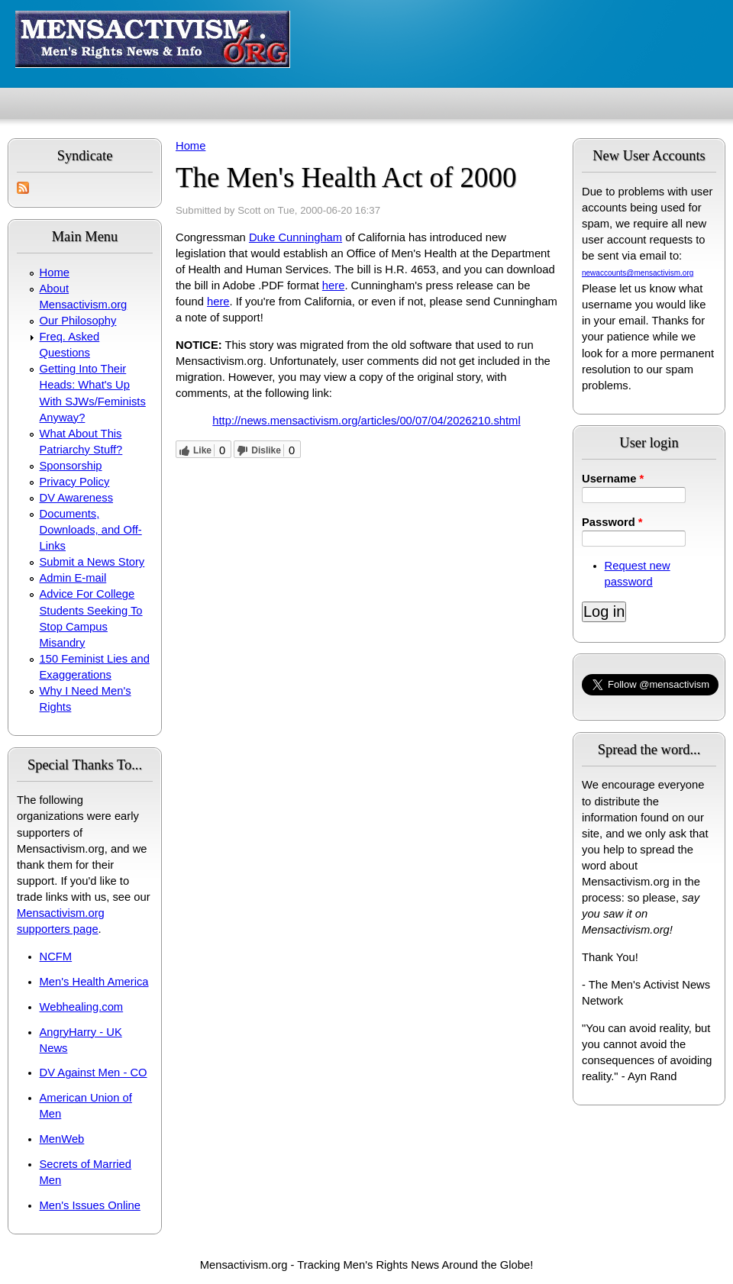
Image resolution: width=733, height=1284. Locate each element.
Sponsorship (71, 466)
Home (54, 272)
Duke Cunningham (295, 237)
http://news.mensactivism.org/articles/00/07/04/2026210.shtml (366, 421)
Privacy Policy (75, 482)
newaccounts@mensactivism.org (637, 273)
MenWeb (62, 1139)
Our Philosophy (78, 321)
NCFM (56, 956)
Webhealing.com (82, 1007)
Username (613, 479)
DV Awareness (76, 498)
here (333, 285)
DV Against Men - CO (93, 1072)
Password (612, 522)
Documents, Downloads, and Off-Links (91, 530)
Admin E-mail (73, 578)
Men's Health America (94, 982)
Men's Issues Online (90, 1205)
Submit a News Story (92, 562)
